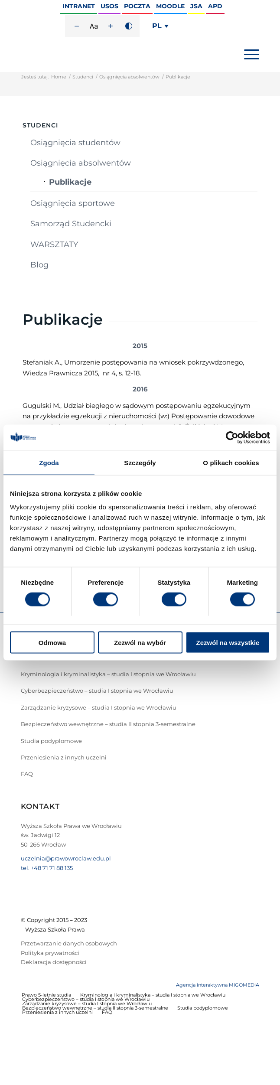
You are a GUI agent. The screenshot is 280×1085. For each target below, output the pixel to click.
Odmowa (52, 642)
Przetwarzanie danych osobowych (69, 943)
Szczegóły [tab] (140, 462)
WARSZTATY (54, 244)
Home (58, 77)
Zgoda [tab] (49, 462)
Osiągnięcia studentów (75, 142)
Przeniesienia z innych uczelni (64, 757)
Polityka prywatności (50, 952)
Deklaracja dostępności (54, 961)
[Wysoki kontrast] (128, 26)
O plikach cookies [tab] (231, 462)
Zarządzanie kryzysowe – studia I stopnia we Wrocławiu (98, 707)
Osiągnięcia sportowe (72, 203)
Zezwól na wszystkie (228, 642)
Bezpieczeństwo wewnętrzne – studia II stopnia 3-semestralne (108, 723)
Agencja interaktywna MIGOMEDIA (217, 985)
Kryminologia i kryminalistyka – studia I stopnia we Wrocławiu (108, 674)
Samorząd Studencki (70, 223)
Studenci (82, 77)
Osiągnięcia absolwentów (129, 77)
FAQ (27, 773)
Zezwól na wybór (140, 642)
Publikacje (70, 182)
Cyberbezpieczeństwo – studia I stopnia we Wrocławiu (97, 690)
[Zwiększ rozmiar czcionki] (110, 26)
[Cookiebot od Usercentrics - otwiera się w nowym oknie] (232, 437)
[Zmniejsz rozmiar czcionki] (76, 26)
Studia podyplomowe (51, 740)
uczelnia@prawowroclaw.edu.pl (66, 858)
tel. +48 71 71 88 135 (47, 867)
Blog (39, 265)
